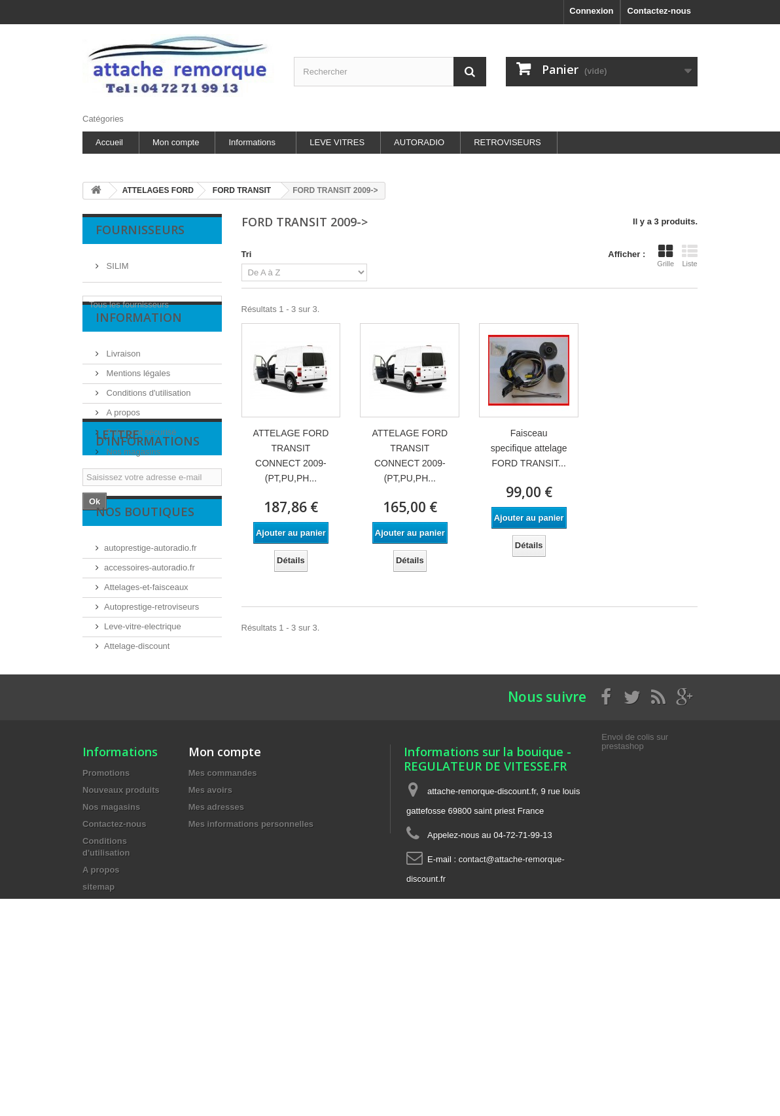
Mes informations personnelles (250, 970)
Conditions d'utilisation (147, 414)
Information (139, 343)
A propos (122, 433)
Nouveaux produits (121, 936)
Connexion (591, 11)
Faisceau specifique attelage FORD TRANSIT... (529, 448)
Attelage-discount (136, 758)
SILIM (116, 261)
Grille (665, 256)
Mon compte (176, 142)
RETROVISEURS (507, 142)
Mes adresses (216, 953)
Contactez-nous (660, 11)
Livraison (122, 374)
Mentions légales (137, 394)
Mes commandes (222, 919)
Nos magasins (132, 473)
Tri (246, 254)
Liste (690, 256)
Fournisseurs (140, 229)
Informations (251, 142)
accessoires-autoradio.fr (149, 680)
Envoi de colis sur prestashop (634, 888)
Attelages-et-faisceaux (146, 700)
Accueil (109, 142)
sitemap (98, 1033)
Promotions (106, 919)
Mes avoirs (210, 936)
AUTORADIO (419, 142)
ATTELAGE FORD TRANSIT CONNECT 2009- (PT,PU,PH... (291, 455)
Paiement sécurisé (140, 453)
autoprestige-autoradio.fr (150, 660)
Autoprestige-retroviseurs (151, 719)
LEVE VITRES (337, 142)
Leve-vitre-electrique (142, 739)
